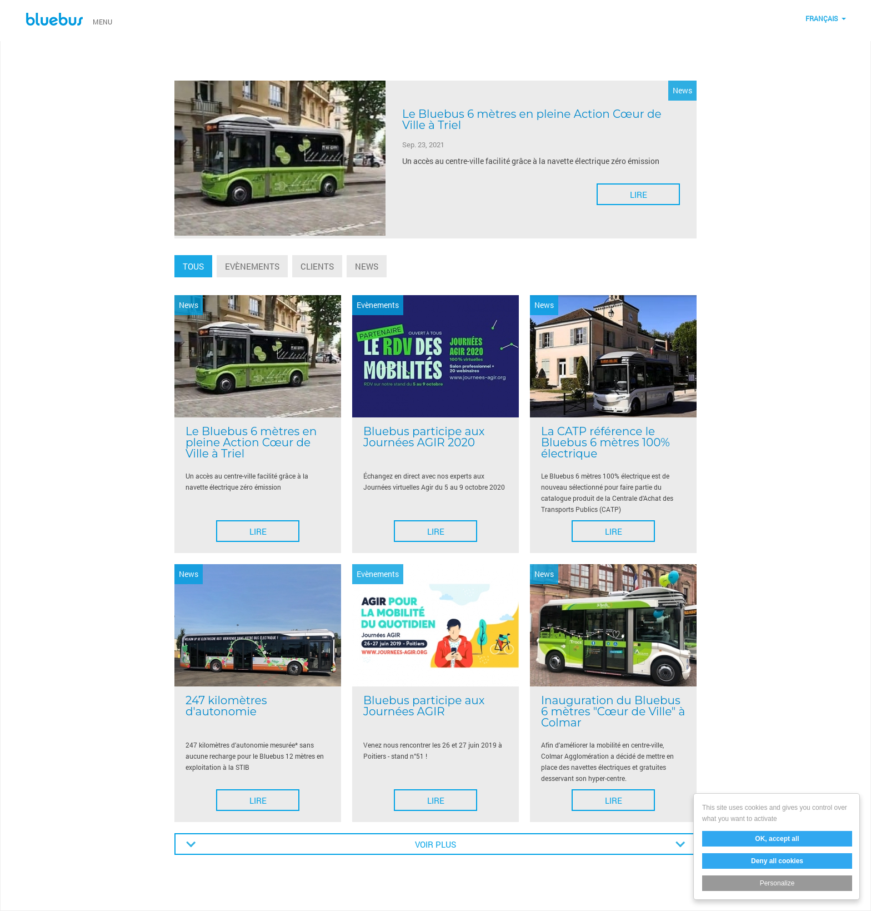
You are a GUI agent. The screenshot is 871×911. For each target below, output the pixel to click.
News (366, 266)
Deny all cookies (777, 861)
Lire (638, 194)
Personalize (777, 883)
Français (821, 18)
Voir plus (435, 844)
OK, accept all (777, 839)
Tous (193, 266)
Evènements (252, 266)
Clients (317, 266)
